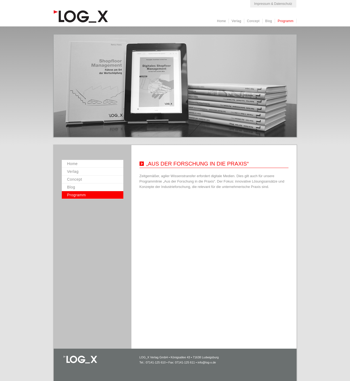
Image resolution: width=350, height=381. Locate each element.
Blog (268, 21)
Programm (285, 21)
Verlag (236, 21)
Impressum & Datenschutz (273, 4)
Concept (253, 21)
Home (221, 21)
